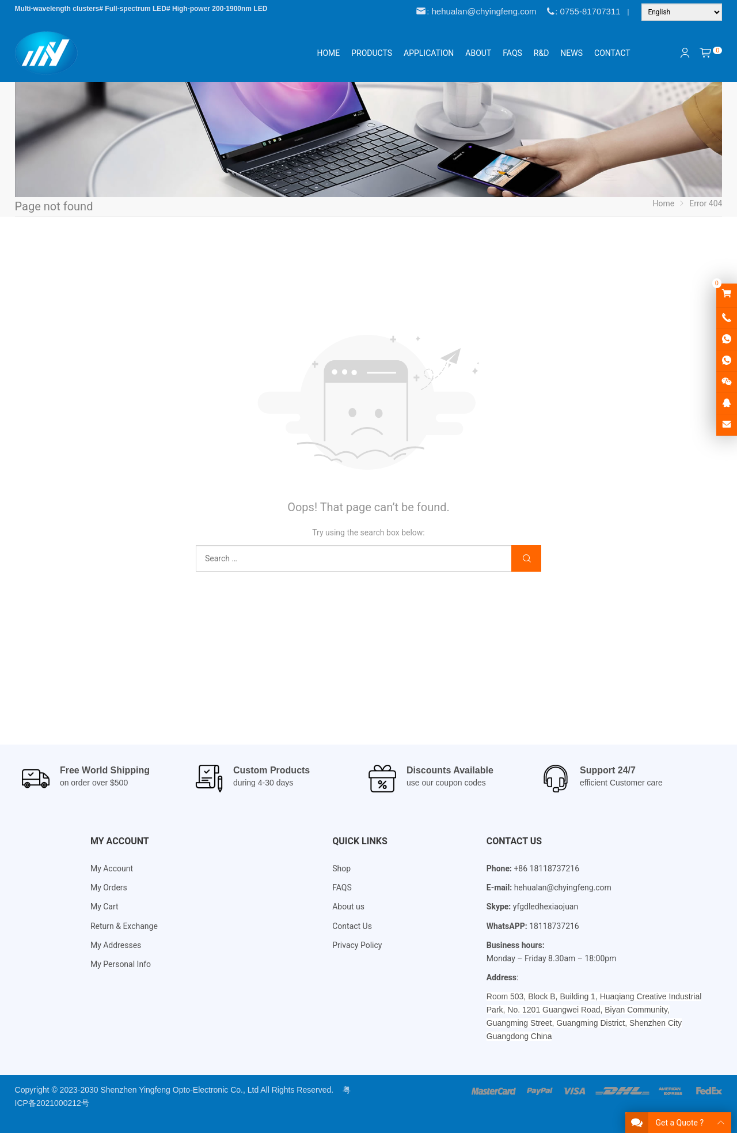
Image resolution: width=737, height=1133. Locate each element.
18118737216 (554, 926)
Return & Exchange (124, 926)
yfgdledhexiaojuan (545, 906)
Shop (341, 868)
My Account (111, 868)
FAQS (342, 887)
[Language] (681, 12)
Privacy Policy (357, 945)
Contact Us (352, 926)
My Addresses (115, 945)
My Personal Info (120, 964)
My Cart (104, 906)
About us (348, 906)
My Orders (108, 887)
